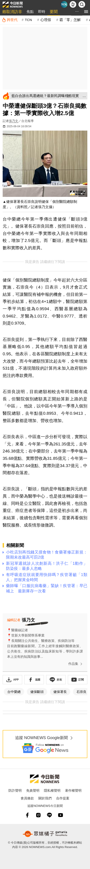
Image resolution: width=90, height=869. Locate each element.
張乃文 (13, 121)
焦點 (30, 11)
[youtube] (60, 815)
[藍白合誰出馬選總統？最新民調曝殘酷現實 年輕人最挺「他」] (48, 95)
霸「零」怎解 (70, 20)
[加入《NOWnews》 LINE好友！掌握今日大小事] (56, 679)
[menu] (86, 11)
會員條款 (27, 798)
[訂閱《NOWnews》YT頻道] (77, 679)
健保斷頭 (37, 692)
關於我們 (45, 798)
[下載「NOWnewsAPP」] (12, 679)
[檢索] (81, 4)
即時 (41, 11)
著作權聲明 (73, 790)
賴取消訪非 (12, 12)
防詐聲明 (15, 790)
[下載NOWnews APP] (73, 4)
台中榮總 (14, 692)
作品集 (76, 664)
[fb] (27, 815)
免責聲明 (32, 790)
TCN (28, 20)
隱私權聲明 (52, 790)
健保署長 (60, 692)
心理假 (45, 20)
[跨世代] (10, 19)
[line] (49, 815)
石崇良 (81, 692)
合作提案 (62, 798)
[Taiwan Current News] (64, 4)
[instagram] (38, 815)
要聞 (54, 12)
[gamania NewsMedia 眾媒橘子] (45, 834)
